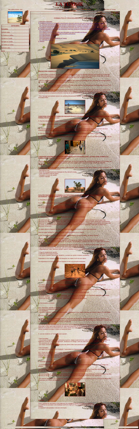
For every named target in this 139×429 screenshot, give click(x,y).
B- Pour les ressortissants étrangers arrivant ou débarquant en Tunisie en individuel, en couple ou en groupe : (70, 133)
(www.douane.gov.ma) (70, 195)
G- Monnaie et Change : (45, 361)
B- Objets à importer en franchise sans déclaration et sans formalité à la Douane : (62, 217)
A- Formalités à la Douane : (46, 200)
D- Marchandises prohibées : (46, 303)
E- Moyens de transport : (45, 315)
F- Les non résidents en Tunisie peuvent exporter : (53, 334)
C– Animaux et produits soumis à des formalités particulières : (56, 280)
